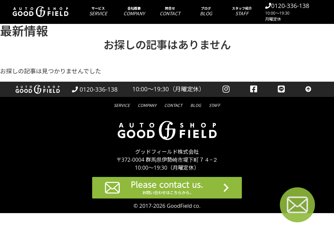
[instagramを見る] (226, 89)
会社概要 (134, 11)
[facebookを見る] (253, 89)
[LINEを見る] (281, 89)
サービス (98, 11)
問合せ (170, 11)
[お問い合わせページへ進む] (297, 206)
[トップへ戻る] (308, 89)
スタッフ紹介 (242, 11)
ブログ (206, 11)
